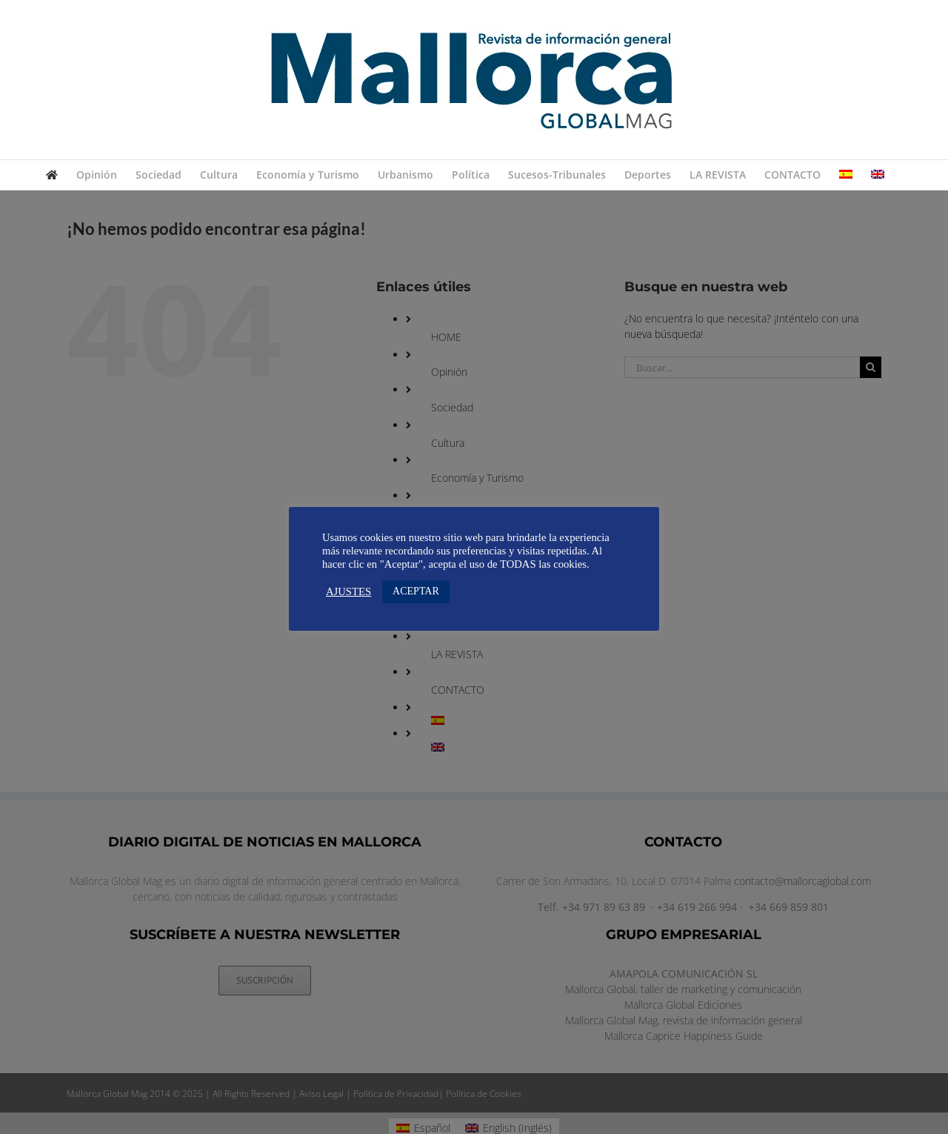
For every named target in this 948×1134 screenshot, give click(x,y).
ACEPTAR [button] (416, 591)
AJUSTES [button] (348, 591)
